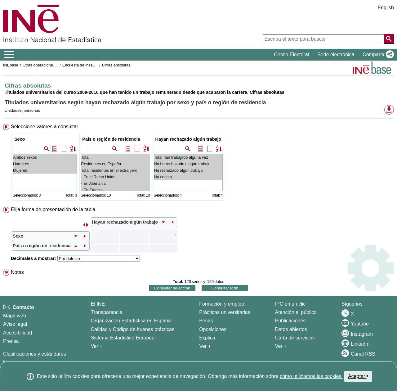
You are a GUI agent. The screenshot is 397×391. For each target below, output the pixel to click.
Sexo (19, 139)
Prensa (11, 341)
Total (115, 157)
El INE (98, 304)
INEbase (10, 65)
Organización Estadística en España (131, 320)
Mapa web (14, 315)
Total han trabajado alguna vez (188, 157)
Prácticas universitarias (224, 312)
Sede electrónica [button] (335, 54)
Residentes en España (115, 164)
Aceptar (358, 376)
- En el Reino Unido (115, 177)
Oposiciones (212, 329)
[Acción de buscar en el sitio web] (389, 39)
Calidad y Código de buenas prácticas (133, 329)
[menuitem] (198, 163)
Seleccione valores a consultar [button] (44, 126)
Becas (206, 320)
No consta (188, 177)
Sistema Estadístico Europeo (122, 337)
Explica (207, 337)
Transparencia (107, 312)
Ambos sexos (45, 157)
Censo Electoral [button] (291, 54)
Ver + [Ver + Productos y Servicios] (281, 346)
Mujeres (45, 170)
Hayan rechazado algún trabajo (188, 139)
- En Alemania (115, 183)
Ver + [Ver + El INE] (97, 346)
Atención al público (296, 312)
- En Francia (115, 190)
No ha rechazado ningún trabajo (188, 164)
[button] (377, 54)
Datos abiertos (291, 329)
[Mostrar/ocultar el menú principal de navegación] (9, 54)
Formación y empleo (221, 304)
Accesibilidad (17, 332)
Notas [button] (17, 272)
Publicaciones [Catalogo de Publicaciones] (290, 320)
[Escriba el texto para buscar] (323, 39)
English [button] (386, 7)
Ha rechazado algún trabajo (188, 170)
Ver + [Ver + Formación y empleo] (205, 346)
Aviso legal (15, 324)
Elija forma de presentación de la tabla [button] (53, 209)
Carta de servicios (295, 337)
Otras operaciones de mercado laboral (56, 65)
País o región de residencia (111, 139)
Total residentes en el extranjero (115, 170)
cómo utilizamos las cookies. (311, 376)
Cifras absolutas (116, 65)
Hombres (45, 164)
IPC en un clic (290, 304)
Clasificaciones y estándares (34, 354)
